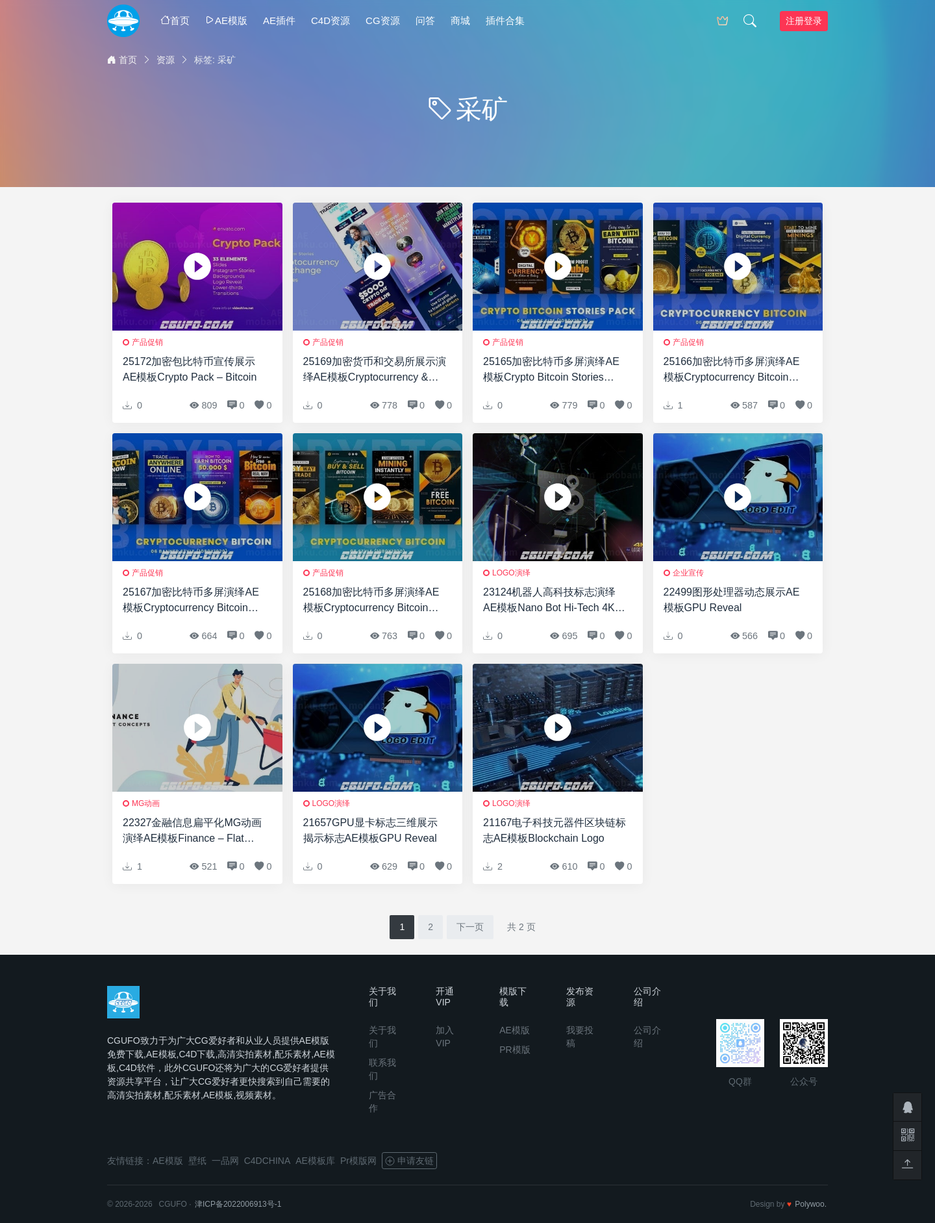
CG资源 (383, 20)
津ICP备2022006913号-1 (238, 1204)
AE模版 (226, 20)
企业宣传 (688, 572)
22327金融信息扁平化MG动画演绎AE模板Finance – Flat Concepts (192, 831)
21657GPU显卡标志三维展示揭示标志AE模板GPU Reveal (370, 830)
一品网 (225, 1160)
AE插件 (279, 20)
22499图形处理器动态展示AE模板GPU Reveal (732, 599)
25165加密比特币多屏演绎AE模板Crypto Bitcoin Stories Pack (551, 370)
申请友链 (409, 1160)
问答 (425, 20)
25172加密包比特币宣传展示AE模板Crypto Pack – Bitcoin (189, 369)
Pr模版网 (358, 1160)
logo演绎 (511, 572)
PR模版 (514, 1049)
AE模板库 (315, 1160)
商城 (460, 20)
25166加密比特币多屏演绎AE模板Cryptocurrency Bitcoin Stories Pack (732, 370)
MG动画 (146, 803)
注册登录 (804, 21)
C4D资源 (330, 20)
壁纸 (197, 1160)
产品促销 (147, 342)
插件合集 (505, 20)
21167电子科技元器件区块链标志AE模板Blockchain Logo (555, 830)
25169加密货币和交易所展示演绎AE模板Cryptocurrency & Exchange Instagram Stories (375, 370)
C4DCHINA (267, 1160)
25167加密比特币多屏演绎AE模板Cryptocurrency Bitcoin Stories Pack (191, 601)
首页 (175, 20)
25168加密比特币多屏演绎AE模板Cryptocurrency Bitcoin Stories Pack (371, 601)
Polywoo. (811, 1204)
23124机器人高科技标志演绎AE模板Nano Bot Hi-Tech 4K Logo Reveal (549, 601)
